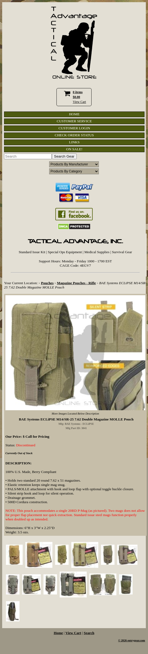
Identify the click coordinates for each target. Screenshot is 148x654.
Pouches (47, 283)
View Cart (79, 102)
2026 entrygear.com (133, 640)
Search (89, 633)
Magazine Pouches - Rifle (76, 283)
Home (58, 633)
